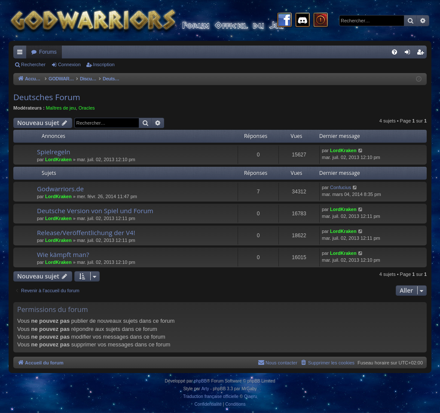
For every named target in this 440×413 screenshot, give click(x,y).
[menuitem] (394, 52)
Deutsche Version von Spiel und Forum (95, 210)
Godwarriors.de (60, 188)
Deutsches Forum (46, 97)
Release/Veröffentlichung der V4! (86, 232)
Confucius (340, 187)
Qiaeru (250, 396)
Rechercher (33, 64)
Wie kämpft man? (63, 254)
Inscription (104, 64)
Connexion (69, 64)
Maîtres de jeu (61, 107)
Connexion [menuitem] (409, 53)
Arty (205, 388)
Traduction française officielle (210, 396)
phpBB (200, 381)
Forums (48, 52)
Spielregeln (53, 151)
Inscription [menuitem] (422, 53)
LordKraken (58, 159)
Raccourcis (21, 53)
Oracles (87, 107)
